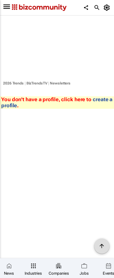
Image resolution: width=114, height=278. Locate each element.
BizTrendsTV (36, 83)
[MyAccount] (107, 7)
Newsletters (60, 83)
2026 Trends (13, 83)
